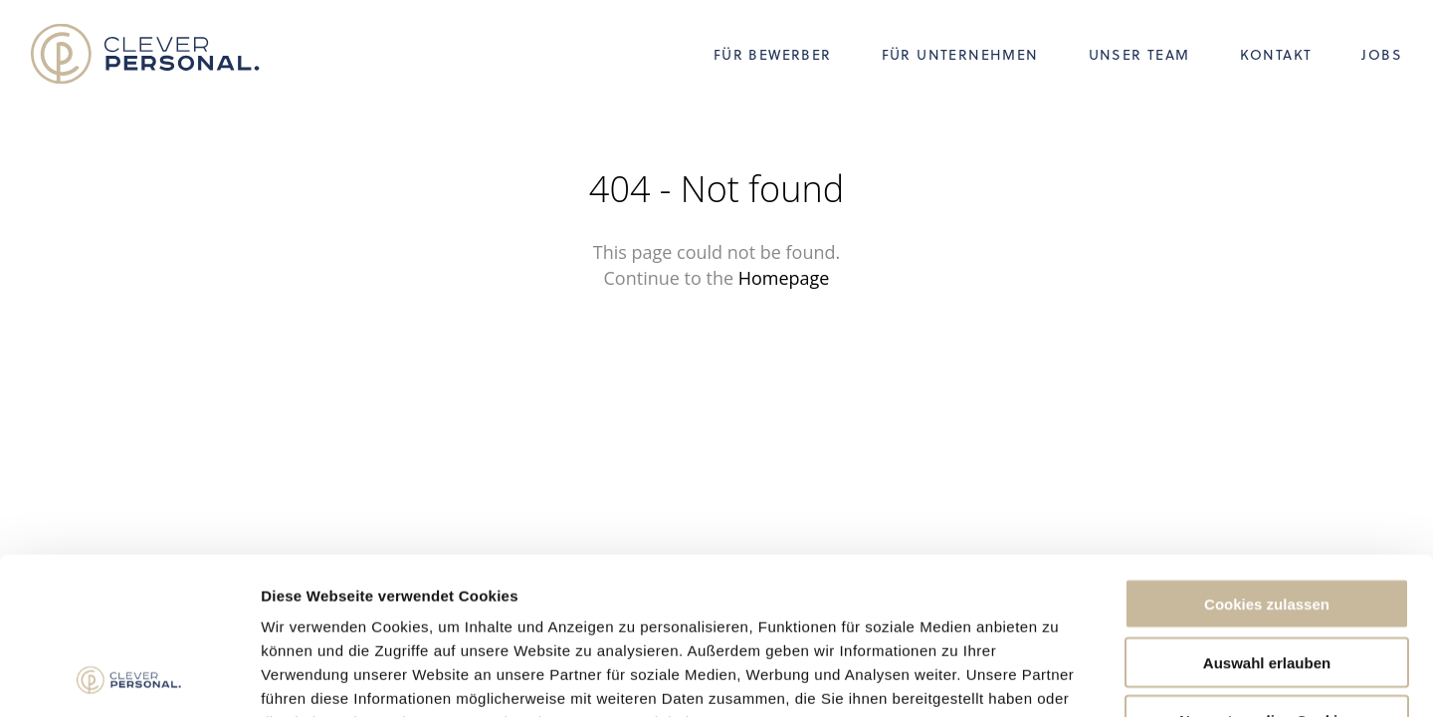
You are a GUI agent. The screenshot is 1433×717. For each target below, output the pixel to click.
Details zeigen (1058, 677)
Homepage (784, 278)
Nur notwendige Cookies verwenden (1266, 581)
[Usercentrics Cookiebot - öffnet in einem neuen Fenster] (129, 678)
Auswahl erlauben (1267, 515)
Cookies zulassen (1267, 456)
